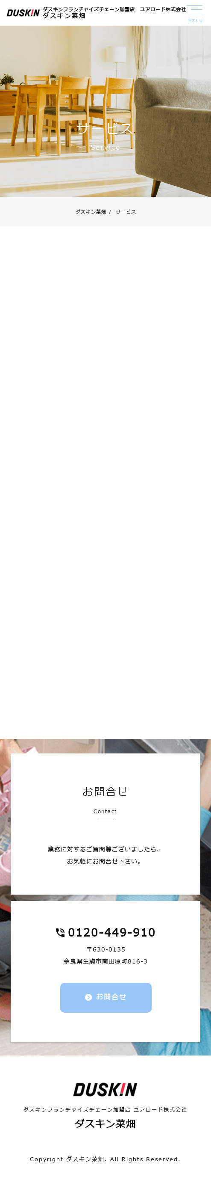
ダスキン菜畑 (91, 212)
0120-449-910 (112, 933)
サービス (122, 212)
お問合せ (111, 997)
